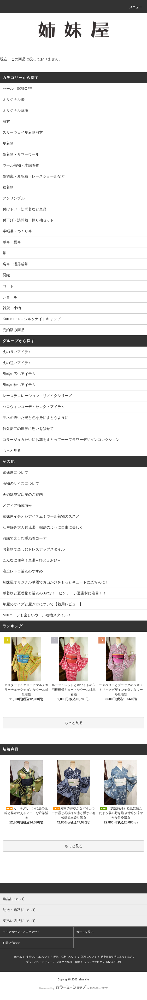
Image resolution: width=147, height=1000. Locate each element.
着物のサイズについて (21, 483)
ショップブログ (93, 962)
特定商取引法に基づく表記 (116, 956)
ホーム (18, 956)
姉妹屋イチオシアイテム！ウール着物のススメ (41, 516)
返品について (89, 956)
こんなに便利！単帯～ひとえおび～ (32, 560)
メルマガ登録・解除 (68, 962)
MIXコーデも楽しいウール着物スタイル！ (37, 615)
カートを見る (84, 931)
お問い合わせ (11, 942)
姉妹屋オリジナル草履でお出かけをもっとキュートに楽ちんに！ (56, 582)
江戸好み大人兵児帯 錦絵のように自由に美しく (43, 527)
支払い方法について (38, 956)
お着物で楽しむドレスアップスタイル (34, 549)
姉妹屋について (15, 472)
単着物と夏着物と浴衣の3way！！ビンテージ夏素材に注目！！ (54, 593)
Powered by (73, 988)
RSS (109, 962)
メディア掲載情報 (17, 505)
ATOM (117, 962)
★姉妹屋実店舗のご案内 (23, 494)
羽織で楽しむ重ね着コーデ (24, 538)
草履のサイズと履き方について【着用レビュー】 (43, 604)
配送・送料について (65, 956)
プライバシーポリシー (39, 962)
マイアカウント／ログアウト (21, 931)
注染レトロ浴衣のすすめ (23, 571)
